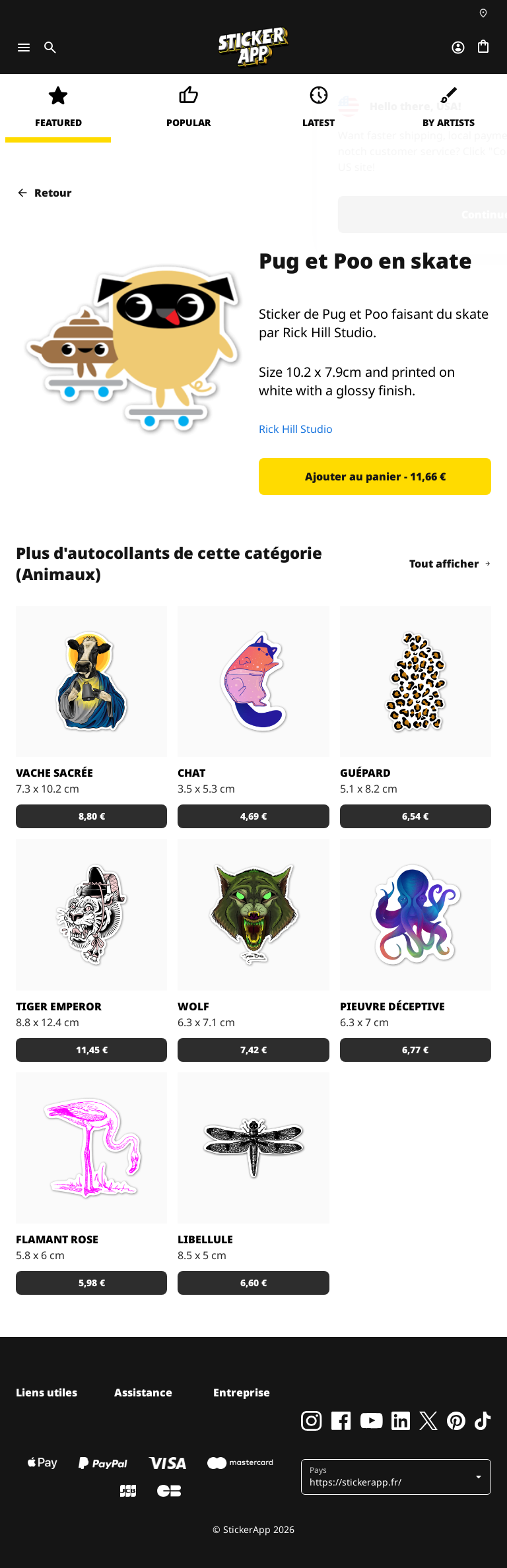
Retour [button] (44, 192)
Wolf (193, 1006)
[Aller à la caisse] (483, 47)
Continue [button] (324, 214)
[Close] (467, 101)
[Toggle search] (47, 47)
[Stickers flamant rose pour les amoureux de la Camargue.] (91, 1148)
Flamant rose (57, 1239)
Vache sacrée (54, 773)
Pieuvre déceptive (392, 1006)
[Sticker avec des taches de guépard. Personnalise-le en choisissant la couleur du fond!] (415, 681)
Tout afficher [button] (450, 563)
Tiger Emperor (59, 1006)
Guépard (365, 773)
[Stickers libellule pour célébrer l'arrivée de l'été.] (253, 1148)
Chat (191, 773)
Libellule (205, 1239)
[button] (375, 476)
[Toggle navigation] (24, 47)
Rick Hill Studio (296, 429)
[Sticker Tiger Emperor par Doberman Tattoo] (91, 914)
